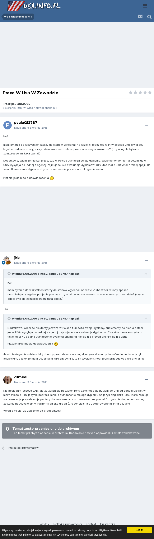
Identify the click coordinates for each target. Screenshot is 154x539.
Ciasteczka (107, 524)
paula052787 (21, 103)
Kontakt (91, 524)
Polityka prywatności (67, 524)
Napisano (30, 127)
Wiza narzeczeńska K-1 (42, 107)
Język (44, 524)
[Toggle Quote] (9, 273)
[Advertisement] (77, 56)
